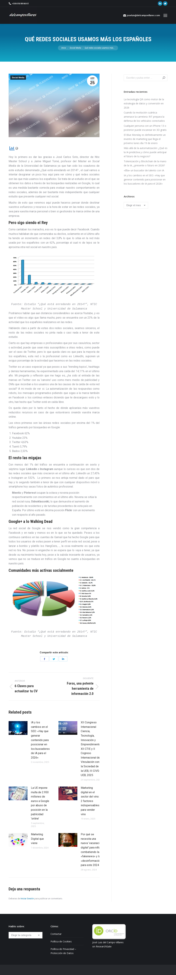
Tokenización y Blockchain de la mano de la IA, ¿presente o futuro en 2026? (145, 163)
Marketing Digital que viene (37, 839)
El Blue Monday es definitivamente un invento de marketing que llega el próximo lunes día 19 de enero (145, 139)
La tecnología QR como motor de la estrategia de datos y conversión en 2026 (144, 103)
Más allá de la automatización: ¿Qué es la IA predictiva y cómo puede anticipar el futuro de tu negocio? (145, 152)
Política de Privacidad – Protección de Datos (63, 951)
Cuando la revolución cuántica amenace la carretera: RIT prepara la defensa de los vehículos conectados (144, 116)
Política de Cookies (61, 941)
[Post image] (18, 728)
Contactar (56, 934)
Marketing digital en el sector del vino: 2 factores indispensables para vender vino (90, 801)
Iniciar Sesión (27, 898)
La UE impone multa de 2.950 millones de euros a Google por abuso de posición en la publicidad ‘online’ (40, 803)
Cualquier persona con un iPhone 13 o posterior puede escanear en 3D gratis (145, 127)
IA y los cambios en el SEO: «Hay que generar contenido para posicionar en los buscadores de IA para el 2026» (40, 740)
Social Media (18, 77)
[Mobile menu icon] (165, 15)
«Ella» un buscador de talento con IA (144, 170)
